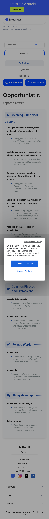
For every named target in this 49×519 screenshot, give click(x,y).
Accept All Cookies (24, 264)
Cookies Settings (24, 271)
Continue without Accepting (33, 242)
